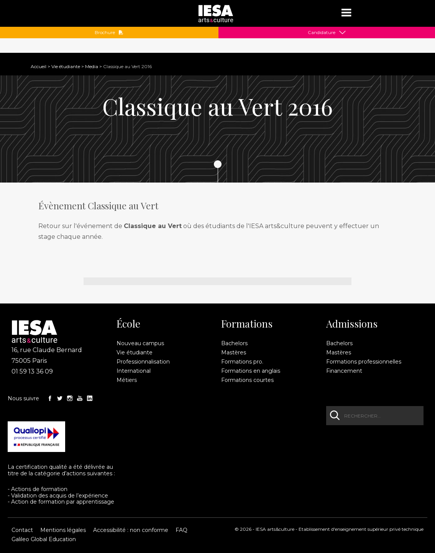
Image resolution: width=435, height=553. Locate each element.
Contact (22, 530)
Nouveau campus (140, 343)
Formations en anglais (250, 370)
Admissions (352, 324)
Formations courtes (247, 380)
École (128, 324)
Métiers (127, 380)
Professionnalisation (143, 361)
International (134, 370)
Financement (344, 370)
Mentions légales (63, 530)
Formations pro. (242, 361)
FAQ (181, 530)
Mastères (233, 352)
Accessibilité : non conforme (130, 530)
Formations (246, 324)
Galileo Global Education (43, 539)
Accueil (38, 66)
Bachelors (234, 343)
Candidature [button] (321, 32)
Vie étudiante (65, 66)
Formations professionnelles (363, 361)
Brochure (109, 32)
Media (91, 66)
